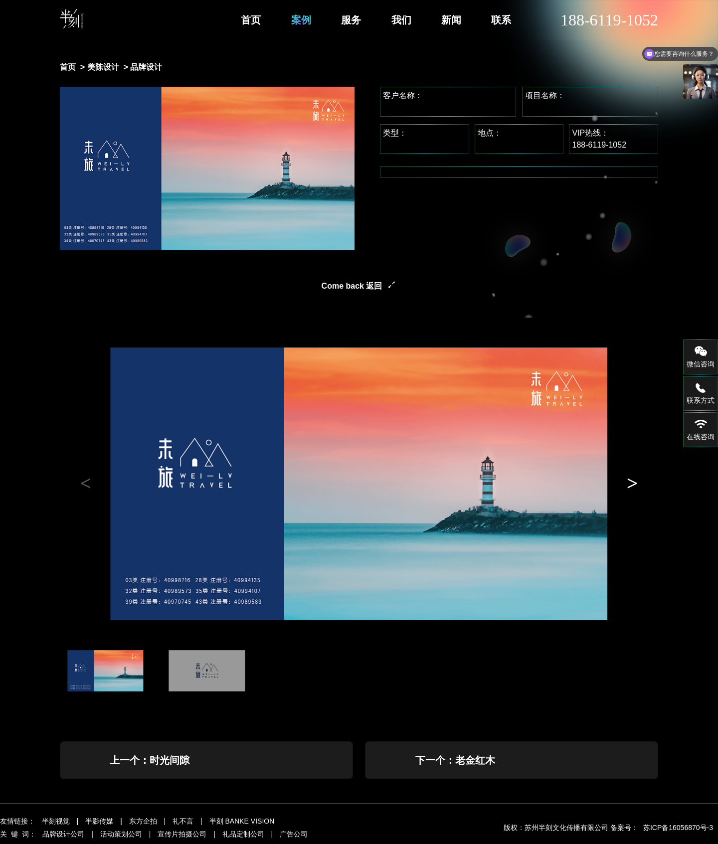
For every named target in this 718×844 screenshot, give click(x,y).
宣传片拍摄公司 (182, 836)
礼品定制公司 (243, 836)
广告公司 (294, 836)
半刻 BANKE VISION (242, 823)
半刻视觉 (56, 823)
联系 (501, 19)
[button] (632, 484)
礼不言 (183, 823)
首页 (251, 19)
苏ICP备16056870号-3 (678, 830)
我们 (401, 19)
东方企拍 (143, 823)
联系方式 (701, 392)
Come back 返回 (352, 286)
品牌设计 (146, 67)
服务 (351, 19)
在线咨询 (701, 429)
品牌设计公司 (63, 836)
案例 (301, 19)
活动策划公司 (121, 836)
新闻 (451, 19)
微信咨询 (701, 356)
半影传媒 (99, 823)
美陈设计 (103, 67)
